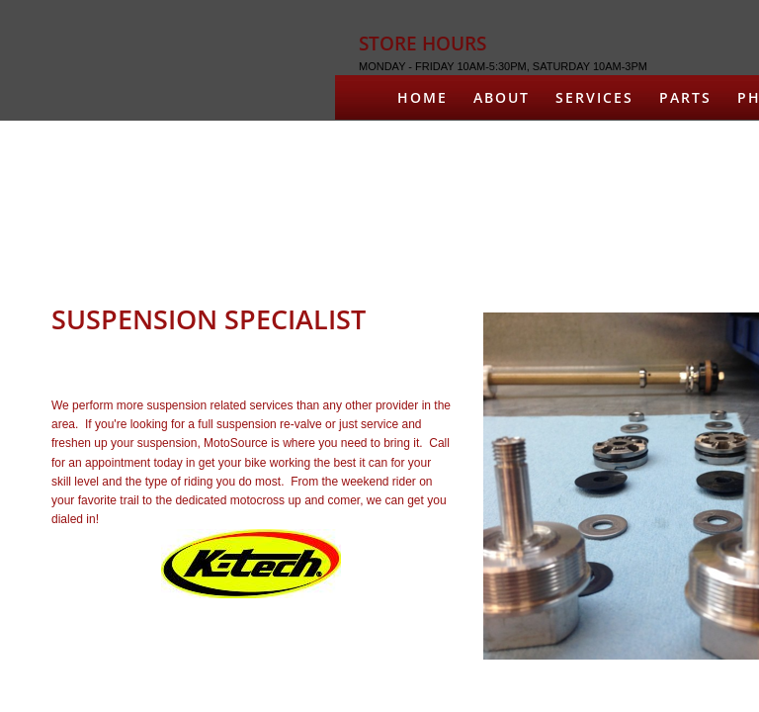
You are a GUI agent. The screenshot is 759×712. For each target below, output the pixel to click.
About (501, 97)
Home (422, 97)
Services (594, 97)
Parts (685, 97)
